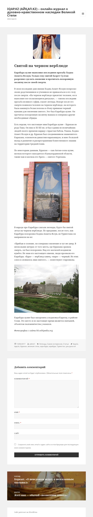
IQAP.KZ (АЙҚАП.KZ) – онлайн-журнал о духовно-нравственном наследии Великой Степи (41, 12)
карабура (52, 346)
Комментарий (22, 379)
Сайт (16, 433)
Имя (17, 412)
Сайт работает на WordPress (25, 512)
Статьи (66, 344)
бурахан (23, 346)
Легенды (42, 344)
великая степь (33, 346)
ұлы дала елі (71, 346)
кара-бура (44, 346)
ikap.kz (75, 344)
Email (17, 423)
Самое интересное (54, 344)
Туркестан (61, 346)
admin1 (32, 344)
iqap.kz (17, 346)
